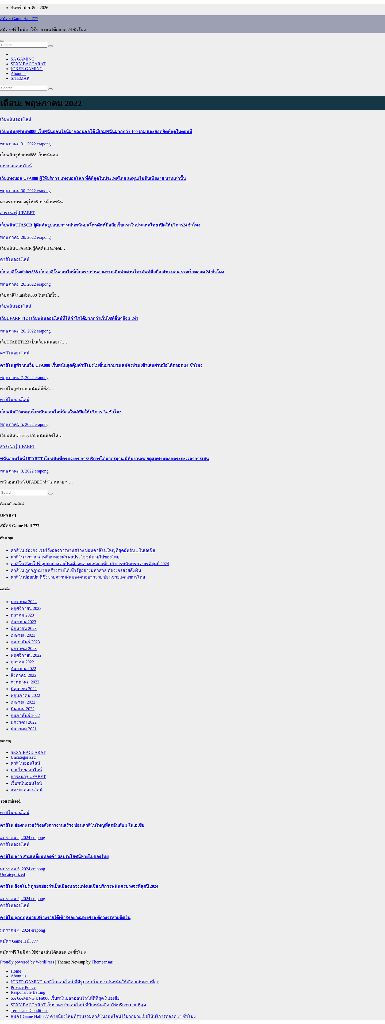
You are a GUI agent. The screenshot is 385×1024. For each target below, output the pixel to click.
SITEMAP (20, 78)
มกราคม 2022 (24, 722)
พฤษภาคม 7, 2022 (17, 377)
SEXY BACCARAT (28, 64)
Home (16, 971)
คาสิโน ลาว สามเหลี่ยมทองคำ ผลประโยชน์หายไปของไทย (65, 557)
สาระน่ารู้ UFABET (17, 212)
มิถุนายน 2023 (24, 628)
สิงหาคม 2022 (23, 675)
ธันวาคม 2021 (24, 729)
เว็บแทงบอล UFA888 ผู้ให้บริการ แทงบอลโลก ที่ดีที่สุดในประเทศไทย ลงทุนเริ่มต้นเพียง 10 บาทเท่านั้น (93, 178)
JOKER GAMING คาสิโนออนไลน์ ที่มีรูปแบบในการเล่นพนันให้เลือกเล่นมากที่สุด (85, 982)
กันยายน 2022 (23, 668)
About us (18, 73)
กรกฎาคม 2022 (25, 682)
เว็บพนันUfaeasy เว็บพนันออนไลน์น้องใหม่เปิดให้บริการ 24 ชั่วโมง (60, 412)
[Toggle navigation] (2, 41)
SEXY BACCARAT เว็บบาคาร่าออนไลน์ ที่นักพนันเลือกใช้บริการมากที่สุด (78, 1005)
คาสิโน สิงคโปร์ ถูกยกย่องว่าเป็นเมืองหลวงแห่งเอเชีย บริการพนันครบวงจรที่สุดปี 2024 (90, 563)
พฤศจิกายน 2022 (26, 655)
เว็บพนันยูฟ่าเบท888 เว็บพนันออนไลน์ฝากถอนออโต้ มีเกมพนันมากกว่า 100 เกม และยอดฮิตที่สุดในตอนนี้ (96, 131)
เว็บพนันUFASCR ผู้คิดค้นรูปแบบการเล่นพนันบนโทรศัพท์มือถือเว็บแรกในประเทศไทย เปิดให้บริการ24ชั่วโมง (100, 225)
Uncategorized (23, 757)
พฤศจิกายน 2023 (26, 608)
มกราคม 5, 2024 (15, 898)
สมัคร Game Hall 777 (19, 18)
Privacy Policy (23, 987)
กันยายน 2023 (23, 621)
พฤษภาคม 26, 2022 (18, 284)
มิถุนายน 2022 (24, 688)
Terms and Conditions (29, 1010)
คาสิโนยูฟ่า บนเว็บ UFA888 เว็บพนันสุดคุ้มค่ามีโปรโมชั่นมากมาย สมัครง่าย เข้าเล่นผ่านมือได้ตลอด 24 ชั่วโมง (101, 365)
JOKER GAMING (27, 68)
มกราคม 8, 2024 (15, 837)
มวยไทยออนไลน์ (26, 770)
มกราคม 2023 (24, 648)
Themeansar (101, 962)
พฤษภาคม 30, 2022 (18, 190)
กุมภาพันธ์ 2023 (25, 642)
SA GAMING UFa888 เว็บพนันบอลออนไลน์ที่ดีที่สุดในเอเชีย (65, 998)
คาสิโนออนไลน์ (14, 259)
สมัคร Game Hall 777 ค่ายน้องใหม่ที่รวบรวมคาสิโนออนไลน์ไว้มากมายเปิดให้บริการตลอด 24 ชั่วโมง (103, 1016)
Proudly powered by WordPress (27, 962)
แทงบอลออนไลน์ (16, 166)
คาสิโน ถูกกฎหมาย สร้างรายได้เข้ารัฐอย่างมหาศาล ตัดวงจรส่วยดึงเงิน (76, 570)
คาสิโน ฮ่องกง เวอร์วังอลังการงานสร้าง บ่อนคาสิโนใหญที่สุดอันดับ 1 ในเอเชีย (83, 550)
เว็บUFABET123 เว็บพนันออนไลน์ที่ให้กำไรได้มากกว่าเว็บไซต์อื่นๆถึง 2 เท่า (69, 318)
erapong (44, 144)
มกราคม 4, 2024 (15, 930)
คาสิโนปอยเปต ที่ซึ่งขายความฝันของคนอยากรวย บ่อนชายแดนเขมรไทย (78, 577)
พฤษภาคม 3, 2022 (17, 471)
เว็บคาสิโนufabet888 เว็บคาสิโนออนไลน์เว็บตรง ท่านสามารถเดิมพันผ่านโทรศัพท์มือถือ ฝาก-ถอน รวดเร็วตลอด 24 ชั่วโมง (112, 272)
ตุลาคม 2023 (22, 615)
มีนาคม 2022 (22, 708)
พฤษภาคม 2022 (25, 695)
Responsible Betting (28, 992)
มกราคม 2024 (24, 601)
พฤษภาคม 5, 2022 (17, 424)
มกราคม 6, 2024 (15, 869)
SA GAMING (22, 59)
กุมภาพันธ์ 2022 (25, 715)
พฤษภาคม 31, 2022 (18, 144)
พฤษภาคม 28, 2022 (18, 237)
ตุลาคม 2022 (22, 662)
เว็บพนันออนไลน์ (15, 119)
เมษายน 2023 (23, 635)
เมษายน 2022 (23, 702)
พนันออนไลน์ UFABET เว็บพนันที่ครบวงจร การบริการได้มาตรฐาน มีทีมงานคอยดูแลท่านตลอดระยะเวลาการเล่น (104, 458)
